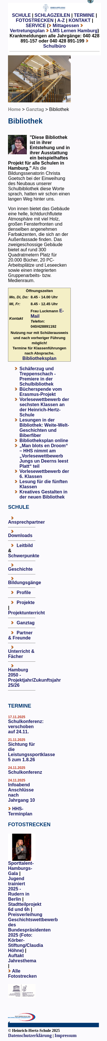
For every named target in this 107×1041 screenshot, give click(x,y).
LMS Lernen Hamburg (73, 30)
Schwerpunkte (23, 555)
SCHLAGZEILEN (52, 15)
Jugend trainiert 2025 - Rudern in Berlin (18, 889)
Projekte (26, 602)
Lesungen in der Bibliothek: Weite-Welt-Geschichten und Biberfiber (44, 428)
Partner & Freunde (20, 635)
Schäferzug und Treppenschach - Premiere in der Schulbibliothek (37, 376)
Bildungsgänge (24, 582)
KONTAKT (79, 20)
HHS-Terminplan (20, 811)
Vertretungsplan (27, 30)
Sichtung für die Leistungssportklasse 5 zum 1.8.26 (31, 752)
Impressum (65, 1035)
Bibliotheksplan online (43, 440)
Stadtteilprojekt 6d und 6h (24, 907)
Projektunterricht (26, 612)
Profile (24, 592)
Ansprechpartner (26, 522)
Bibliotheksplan (39, 358)
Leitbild (25, 545)
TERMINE (84, 15)
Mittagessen (66, 25)
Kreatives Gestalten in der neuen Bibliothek (43, 494)
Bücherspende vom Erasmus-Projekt (40, 392)
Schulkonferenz (25, 772)
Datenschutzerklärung (30, 1035)
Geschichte (20, 569)
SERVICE (36, 25)
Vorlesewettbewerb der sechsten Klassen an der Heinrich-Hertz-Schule (44, 407)
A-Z (61, 20)
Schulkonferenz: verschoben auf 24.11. (25, 726)
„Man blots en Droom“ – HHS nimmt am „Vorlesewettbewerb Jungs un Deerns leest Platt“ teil (43, 456)
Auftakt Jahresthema (22, 958)
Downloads (20, 535)
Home (14, 109)
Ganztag (35, 109)
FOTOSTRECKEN (34, 20)
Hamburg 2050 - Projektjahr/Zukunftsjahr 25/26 (34, 677)
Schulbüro (54, 46)
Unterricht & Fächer (21, 654)
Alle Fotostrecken (22, 974)
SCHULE (21, 15)
